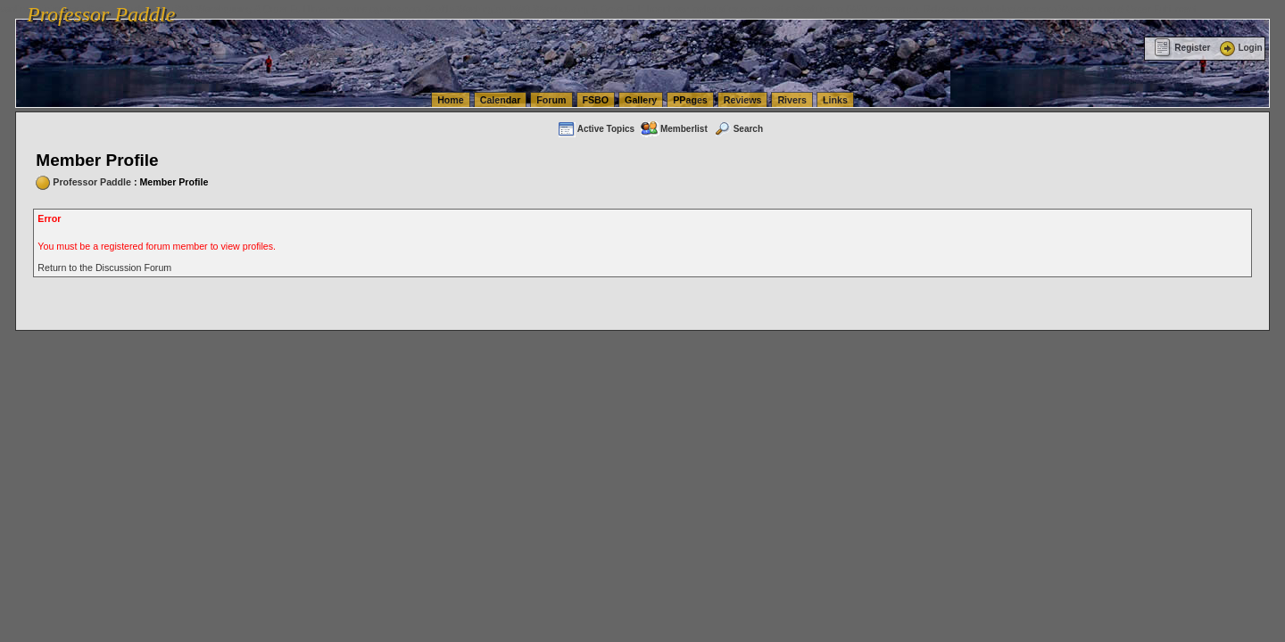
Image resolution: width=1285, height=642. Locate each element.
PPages (690, 100)
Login (1239, 48)
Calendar (500, 100)
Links (835, 100)
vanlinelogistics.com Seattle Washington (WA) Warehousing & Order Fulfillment (504, 9)
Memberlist (674, 129)
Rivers (792, 100)
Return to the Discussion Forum (104, 267)
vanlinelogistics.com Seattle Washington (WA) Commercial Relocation (821, 9)
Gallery (641, 100)
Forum (551, 100)
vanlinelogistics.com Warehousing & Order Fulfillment (1084, 9)
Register (1182, 48)
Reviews (743, 100)
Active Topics (595, 129)
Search (738, 129)
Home (450, 100)
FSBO (596, 100)
